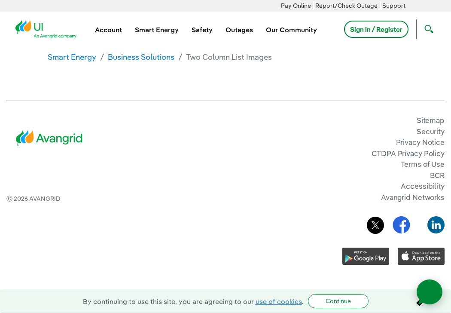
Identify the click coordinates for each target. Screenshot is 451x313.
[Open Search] (427, 29)
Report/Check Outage (346, 5)
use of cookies (279, 301)
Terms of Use (423, 164)
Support (393, 5)
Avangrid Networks (413, 197)
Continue (338, 301)
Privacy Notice (420, 142)
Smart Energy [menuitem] (157, 29)
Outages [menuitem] (239, 29)
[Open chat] (429, 291)
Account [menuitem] (108, 29)
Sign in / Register (376, 29)
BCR (437, 175)
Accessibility (423, 185)
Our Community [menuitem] (291, 29)
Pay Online (296, 5)
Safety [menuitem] (202, 29)
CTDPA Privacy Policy (408, 153)
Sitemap (431, 120)
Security (431, 131)
